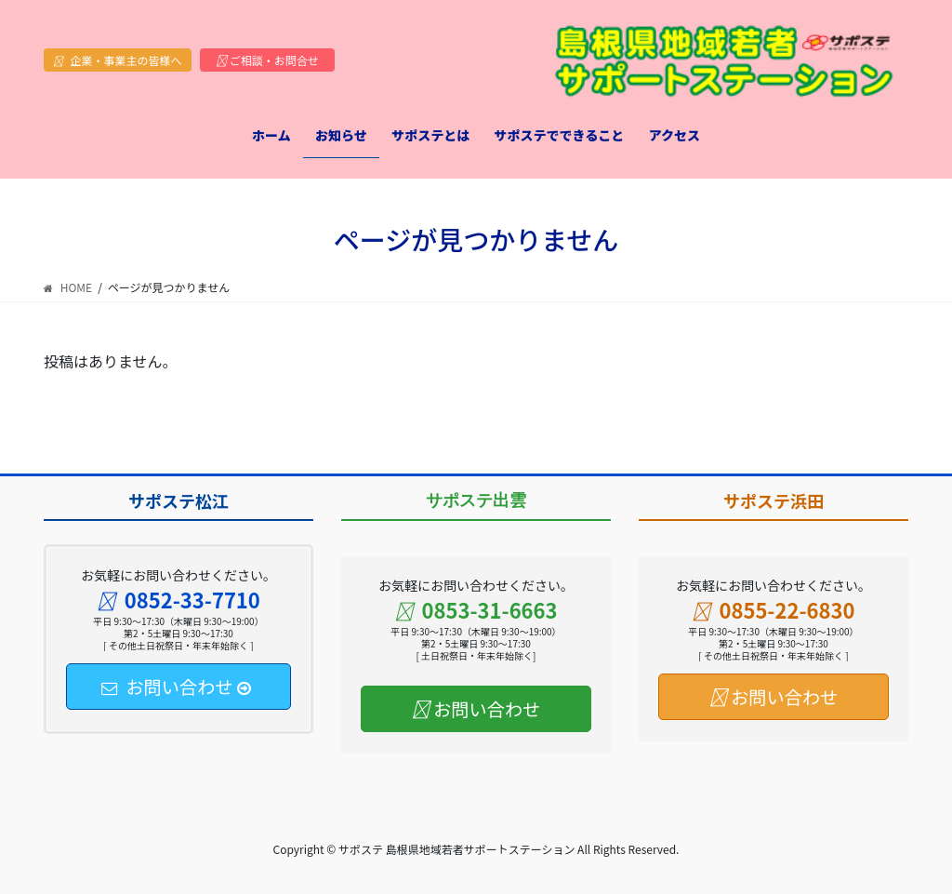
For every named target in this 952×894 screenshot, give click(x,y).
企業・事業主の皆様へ (117, 60)
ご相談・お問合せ (267, 60)
